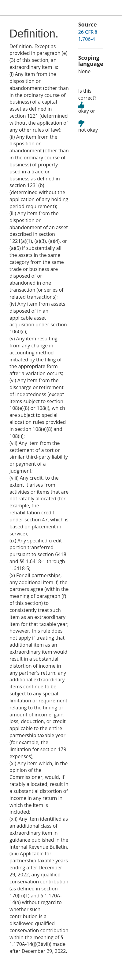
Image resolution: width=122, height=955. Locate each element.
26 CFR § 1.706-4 (88, 35)
